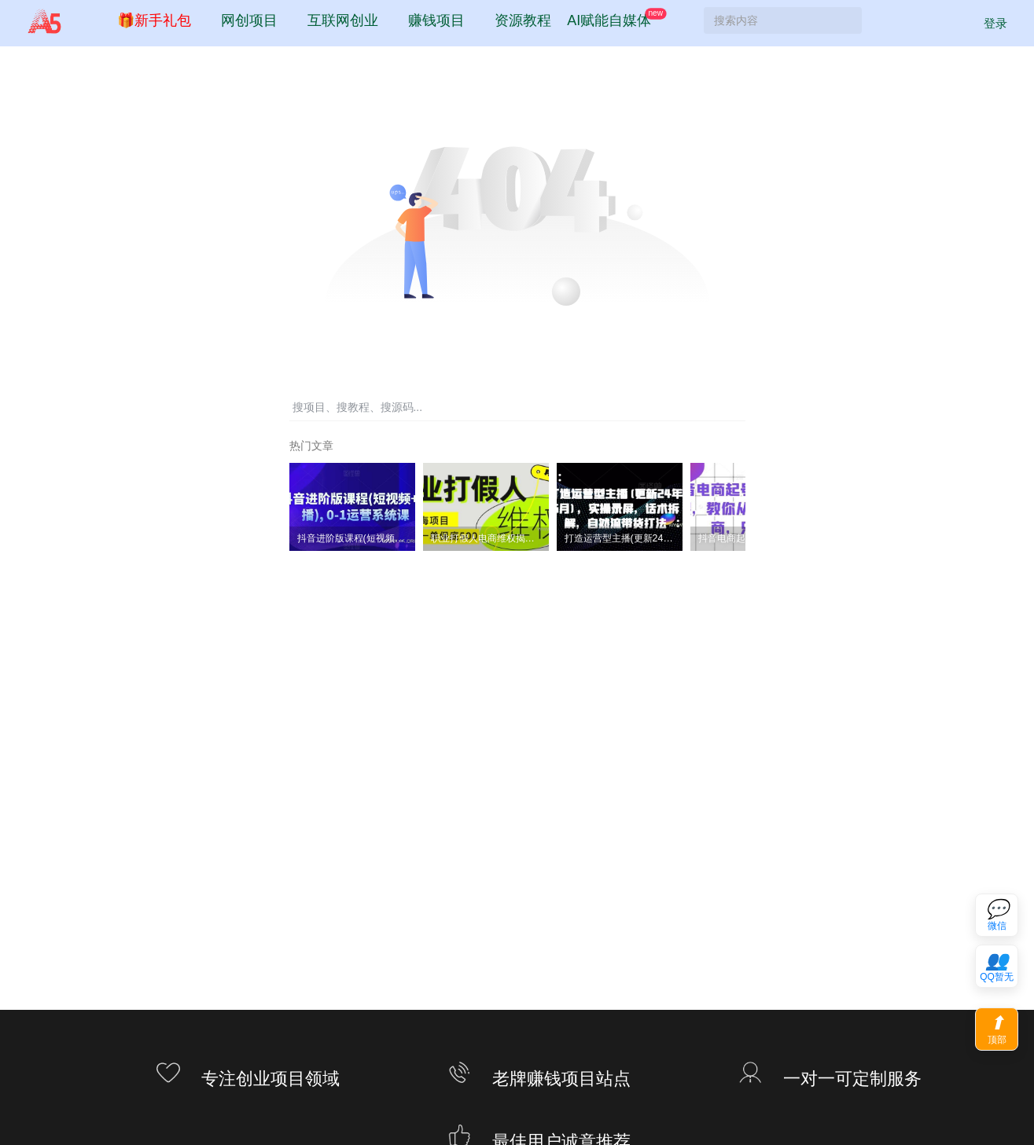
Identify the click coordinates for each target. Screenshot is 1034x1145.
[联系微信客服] (996, 915)
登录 (986, 29)
